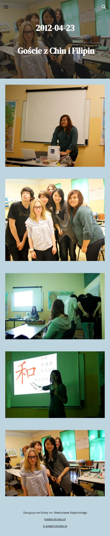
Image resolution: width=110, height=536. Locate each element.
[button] (6, 7)
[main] (55, 39)
